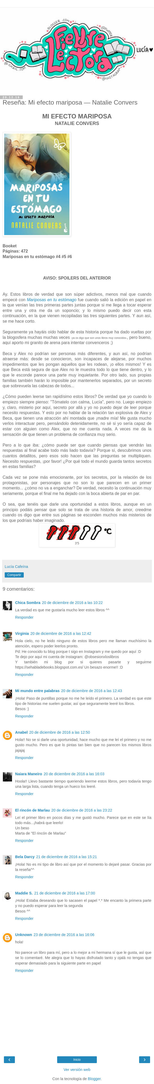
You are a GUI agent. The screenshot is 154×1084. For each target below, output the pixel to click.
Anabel (21, 732)
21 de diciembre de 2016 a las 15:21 (66, 857)
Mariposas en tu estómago (51, 300)
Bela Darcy (24, 857)
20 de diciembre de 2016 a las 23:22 (81, 810)
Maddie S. (24, 893)
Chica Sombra (27, 603)
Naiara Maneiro (28, 774)
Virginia (22, 633)
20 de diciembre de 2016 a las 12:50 (59, 732)
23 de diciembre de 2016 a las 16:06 (64, 935)
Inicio (77, 1060)
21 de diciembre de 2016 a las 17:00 (64, 893)
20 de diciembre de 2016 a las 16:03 (74, 774)
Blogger (94, 1079)
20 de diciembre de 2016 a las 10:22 (72, 603)
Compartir (14, 575)
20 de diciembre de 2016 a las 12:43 (91, 691)
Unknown (23, 935)
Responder (24, 617)
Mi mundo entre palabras (37, 691)
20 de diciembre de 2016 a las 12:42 (61, 633)
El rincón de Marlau (32, 810)
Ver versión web (77, 1070)
